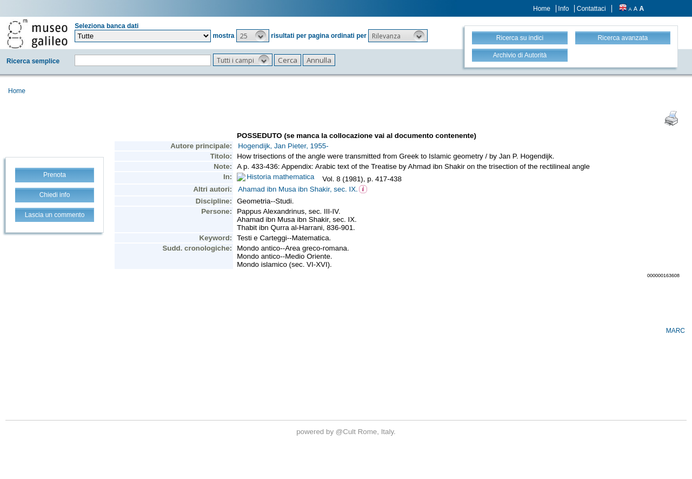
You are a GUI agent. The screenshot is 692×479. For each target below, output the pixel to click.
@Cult (347, 432)
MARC (675, 330)
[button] (252, 35)
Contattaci (591, 8)
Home (541, 8)
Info (563, 8)
